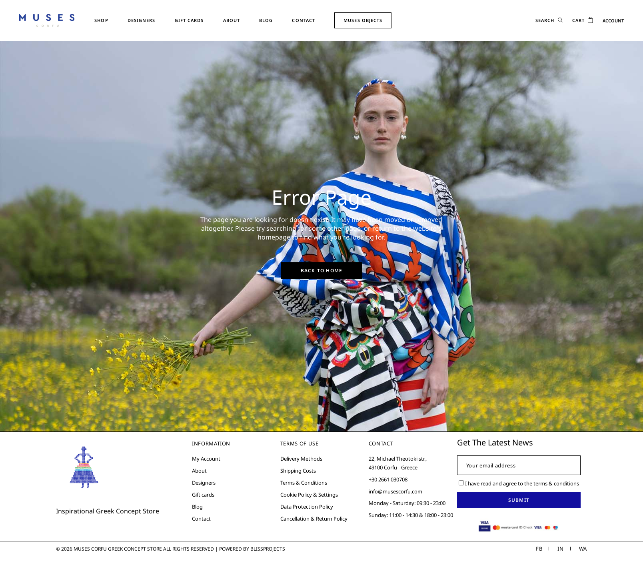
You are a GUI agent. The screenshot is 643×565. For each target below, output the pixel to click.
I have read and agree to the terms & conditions (519, 483)
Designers (204, 482)
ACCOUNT (613, 21)
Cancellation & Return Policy (313, 518)
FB (539, 548)
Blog (197, 506)
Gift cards (203, 494)
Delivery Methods (301, 458)
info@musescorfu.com (395, 491)
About (199, 470)
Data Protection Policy (306, 506)
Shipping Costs (298, 470)
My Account (206, 458)
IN (560, 548)
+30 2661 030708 (388, 479)
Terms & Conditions (303, 482)
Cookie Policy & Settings (309, 494)
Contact (201, 518)
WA (583, 548)
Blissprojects (267, 548)
